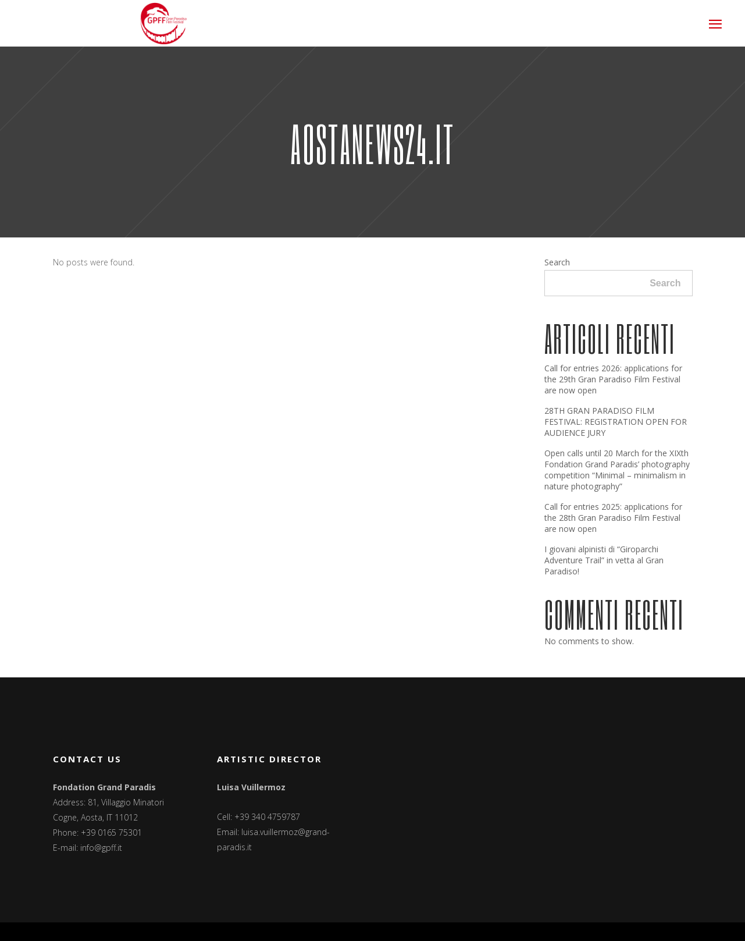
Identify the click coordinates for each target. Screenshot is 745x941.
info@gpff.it (101, 847)
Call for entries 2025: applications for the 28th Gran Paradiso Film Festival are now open (613, 517)
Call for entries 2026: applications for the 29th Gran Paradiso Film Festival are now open (613, 379)
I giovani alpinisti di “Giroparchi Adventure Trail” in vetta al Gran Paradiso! (604, 560)
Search (557, 262)
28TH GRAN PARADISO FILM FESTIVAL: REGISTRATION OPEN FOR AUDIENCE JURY (615, 421)
